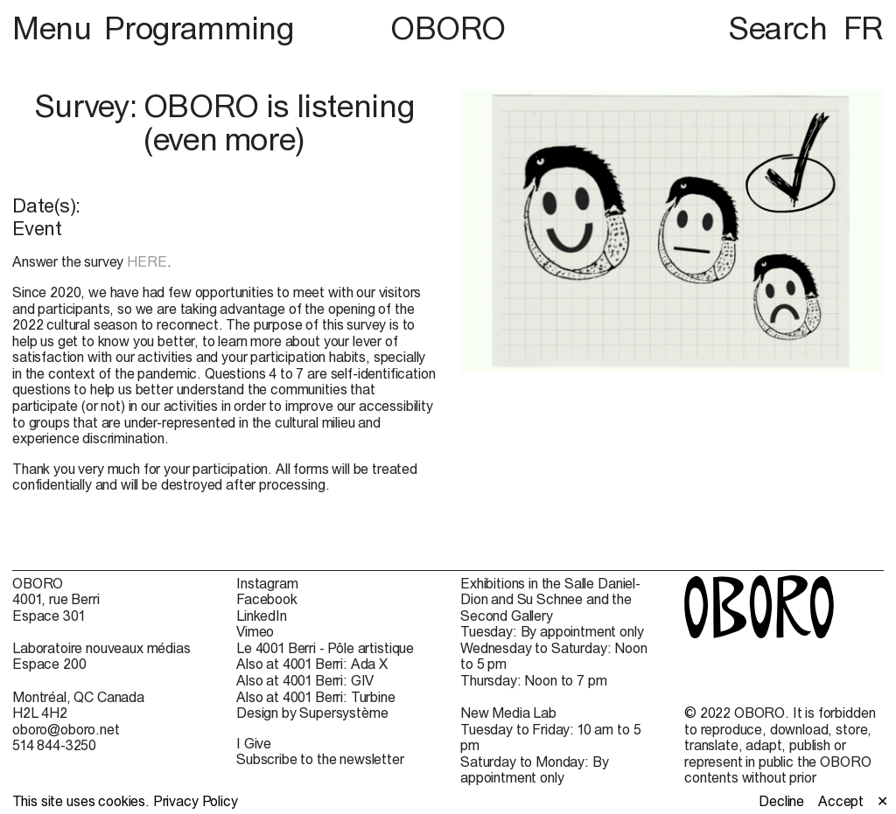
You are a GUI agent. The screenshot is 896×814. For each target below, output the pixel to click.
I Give (253, 743)
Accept (841, 801)
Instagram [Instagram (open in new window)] (267, 583)
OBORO (448, 28)
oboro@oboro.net (66, 729)
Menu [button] (55, 28)
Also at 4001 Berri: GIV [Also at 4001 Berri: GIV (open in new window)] (305, 680)
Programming (198, 28)
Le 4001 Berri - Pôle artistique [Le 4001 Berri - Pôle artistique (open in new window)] (325, 648)
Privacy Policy (195, 801)
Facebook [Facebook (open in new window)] (267, 599)
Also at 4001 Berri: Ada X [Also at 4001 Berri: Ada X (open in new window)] (312, 663)
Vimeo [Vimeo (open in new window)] (255, 631)
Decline (781, 801)
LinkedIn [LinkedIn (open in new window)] (261, 615)
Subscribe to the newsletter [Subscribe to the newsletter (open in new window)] (320, 759)
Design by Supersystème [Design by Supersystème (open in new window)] (312, 712)
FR (864, 28)
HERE (146, 261)
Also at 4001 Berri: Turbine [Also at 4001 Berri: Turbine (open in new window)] (316, 697)
